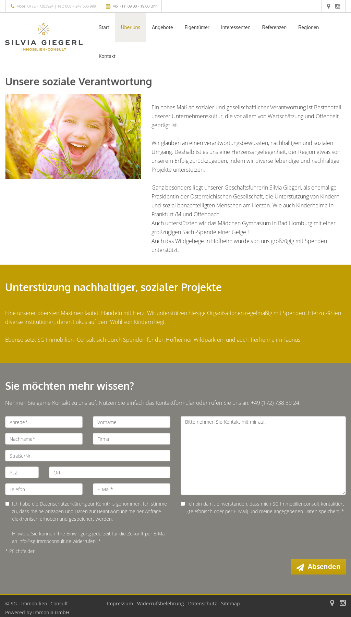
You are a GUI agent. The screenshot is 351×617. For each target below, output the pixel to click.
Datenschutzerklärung (63, 503)
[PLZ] (22, 472)
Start (104, 27)
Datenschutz (202, 603)
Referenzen (274, 27)
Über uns (130, 27)
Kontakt (107, 56)
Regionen (308, 27)
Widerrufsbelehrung (160, 603)
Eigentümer (197, 27)
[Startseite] (44, 37)
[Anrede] (44, 422)
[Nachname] (44, 439)
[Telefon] (44, 489)
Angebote (162, 27)
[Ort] (109, 472)
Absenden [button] (324, 566)
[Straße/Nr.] (87, 455)
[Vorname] (131, 422)
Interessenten (236, 27)
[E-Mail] (131, 489)
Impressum (120, 603)
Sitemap (230, 603)
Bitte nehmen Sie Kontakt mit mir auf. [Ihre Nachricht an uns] (263, 455)
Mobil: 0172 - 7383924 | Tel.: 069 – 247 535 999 (56, 6)
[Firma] (131, 439)
